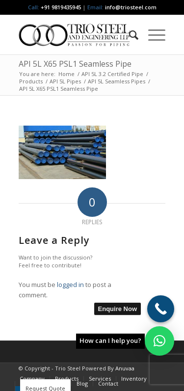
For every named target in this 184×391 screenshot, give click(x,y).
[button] (159, 341)
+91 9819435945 (61, 7)
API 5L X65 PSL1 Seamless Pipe (75, 63)
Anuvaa (124, 368)
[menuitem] (128, 34)
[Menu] (151, 34)
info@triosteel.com (130, 7)
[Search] (128, 34)
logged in (70, 284)
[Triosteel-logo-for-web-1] (77, 34)
